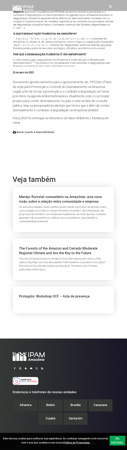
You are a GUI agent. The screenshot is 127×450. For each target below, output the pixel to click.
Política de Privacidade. (76, 442)
